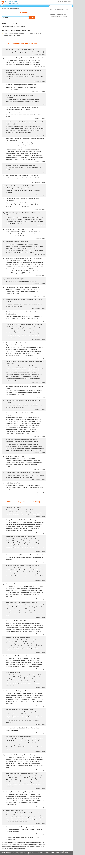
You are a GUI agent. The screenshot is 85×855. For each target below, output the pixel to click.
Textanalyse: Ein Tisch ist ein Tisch (17, 621)
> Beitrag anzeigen (40, 516)
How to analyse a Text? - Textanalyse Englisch (20, 49)
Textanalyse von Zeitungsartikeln (16, 691)
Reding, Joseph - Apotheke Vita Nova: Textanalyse (21, 520)
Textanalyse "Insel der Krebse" (15, 456)
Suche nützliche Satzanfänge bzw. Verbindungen (21, 755)
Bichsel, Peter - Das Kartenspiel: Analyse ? (19, 792)
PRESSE (18, 853)
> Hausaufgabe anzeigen (38, 54)
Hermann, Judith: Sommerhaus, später (18, 637)
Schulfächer (4, 5)
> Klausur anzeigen (40, 118)
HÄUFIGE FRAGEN (6, 852)
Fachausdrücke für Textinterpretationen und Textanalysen (24, 324)
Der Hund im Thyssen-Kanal (14, 810)
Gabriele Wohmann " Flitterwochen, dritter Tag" (21, 165)
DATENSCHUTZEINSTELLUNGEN (45, 852)
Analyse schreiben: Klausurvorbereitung (18, 736)
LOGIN (59, 1)
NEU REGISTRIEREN (66, 1)
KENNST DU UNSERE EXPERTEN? (59, 9)
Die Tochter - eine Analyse (14, 483)
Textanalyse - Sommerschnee (15, 584)
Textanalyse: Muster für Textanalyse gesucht (20, 827)
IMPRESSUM (59, 852)
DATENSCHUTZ (31, 852)
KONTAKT (11, 853)
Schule (4, 8)
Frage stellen (13, 5)
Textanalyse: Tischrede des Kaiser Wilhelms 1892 (21, 773)
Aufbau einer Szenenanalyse (15, 279)
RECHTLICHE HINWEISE (19, 852)
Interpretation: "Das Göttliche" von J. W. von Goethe (22, 287)
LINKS (66, 852)
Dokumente (7, 26)
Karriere (21, 5)
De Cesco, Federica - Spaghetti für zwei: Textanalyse (22, 728)
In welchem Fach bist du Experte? (59, 16)
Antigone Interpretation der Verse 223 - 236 (19, 229)
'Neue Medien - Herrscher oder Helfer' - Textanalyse (22, 175)
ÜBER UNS (4, 853)
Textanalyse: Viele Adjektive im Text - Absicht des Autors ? (24, 555)
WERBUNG (25, 853)
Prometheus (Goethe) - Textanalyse (17, 241)
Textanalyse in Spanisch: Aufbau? (16, 656)
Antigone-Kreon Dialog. (13, 672)
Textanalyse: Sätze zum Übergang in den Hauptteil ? (22, 602)
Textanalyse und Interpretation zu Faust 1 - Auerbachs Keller (25, 58)
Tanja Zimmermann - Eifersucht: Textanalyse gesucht (22, 565)
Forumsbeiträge (20, 26)
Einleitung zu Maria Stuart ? (14, 507)
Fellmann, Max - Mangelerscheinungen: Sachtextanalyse (23, 472)
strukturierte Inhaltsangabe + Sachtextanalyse (20, 536)
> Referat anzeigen (40, 225)
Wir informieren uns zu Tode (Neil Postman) (19, 709)
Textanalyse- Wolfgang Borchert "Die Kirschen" (21, 84)
